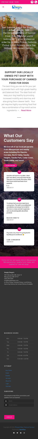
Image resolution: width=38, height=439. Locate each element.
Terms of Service (29, 427)
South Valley (9, 160)
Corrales (7, 155)
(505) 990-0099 (8, 278)
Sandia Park (16, 158)
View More (10, 165)
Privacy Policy (19, 427)
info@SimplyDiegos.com (11, 280)
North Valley (17, 155)
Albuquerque (13, 149)
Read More (26, 110)
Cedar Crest (28, 158)
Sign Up (9, 417)
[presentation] (14, 409)
